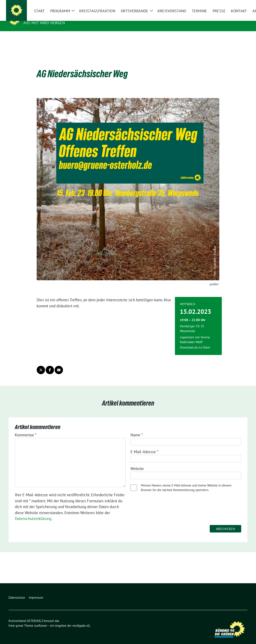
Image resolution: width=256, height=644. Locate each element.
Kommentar (25, 428)
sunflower (40, 619)
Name (137, 428)
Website (137, 462)
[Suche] (234, 4)
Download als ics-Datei (195, 341)
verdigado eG (81, 619)
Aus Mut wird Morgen (44, 22)
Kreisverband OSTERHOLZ (51, 17)
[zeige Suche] (240, 4)
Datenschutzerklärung (33, 512)
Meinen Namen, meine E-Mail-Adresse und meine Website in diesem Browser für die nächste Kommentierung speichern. (186, 481)
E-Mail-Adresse (144, 445)
